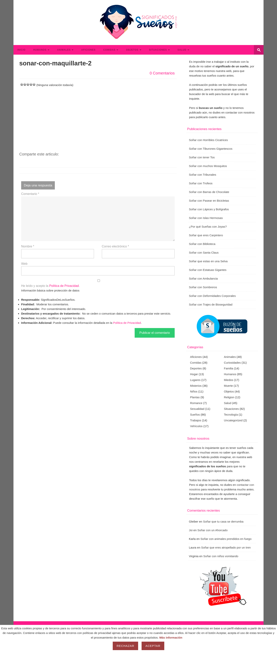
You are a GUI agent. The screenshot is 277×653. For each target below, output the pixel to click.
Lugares (195, 380)
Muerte (228, 385)
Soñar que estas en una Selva (208, 261)
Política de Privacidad (64, 285)
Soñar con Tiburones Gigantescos (210, 148)
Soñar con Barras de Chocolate (209, 192)
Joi (191, 530)
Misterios (196, 385)
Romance (196, 403)
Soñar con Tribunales (202, 174)
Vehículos (196, 426)
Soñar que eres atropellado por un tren (226, 547)
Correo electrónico (115, 246)
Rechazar (125, 645)
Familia (228, 368)
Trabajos (195, 420)
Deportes (196, 368)
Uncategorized (233, 420)
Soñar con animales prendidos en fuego (225, 538)
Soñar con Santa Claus (204, 252)
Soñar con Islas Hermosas (206, 218)
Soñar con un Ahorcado (212, 530)
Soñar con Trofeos (201, 183)
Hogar (194, 374)
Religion (229, 397)
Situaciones (158, 49)
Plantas (195, 397)
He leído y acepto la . (98, 283)
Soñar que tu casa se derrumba (223, 521)
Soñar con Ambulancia (203, 278)
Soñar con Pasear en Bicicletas (209, 200)
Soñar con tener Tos (202, 157)
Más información (170, 637)
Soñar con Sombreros (203, 287)
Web (24, 263)
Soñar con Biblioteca (202, 244)
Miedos (228, 380)
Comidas (109, 49)
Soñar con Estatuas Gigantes (207, 269)
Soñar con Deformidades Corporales (212, 295)
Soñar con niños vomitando (220, 556)
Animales (64, 49)
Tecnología (231, 414)
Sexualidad (197, 408)
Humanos (40, 49)
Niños (193, 391)
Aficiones (88, 49)
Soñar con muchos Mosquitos (208, 166)
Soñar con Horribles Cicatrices (208, 140)
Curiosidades (232, 362)
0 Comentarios (162, 73)
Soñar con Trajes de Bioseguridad (210, 304)
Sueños (195, 414)
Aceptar (152, 645)
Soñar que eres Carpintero (206, 235)
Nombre (27, 246)
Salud (182, 49)
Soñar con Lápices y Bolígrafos (209, 209)
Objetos (132, 49)
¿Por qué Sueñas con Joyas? (208, 226)
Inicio (21, 49)
